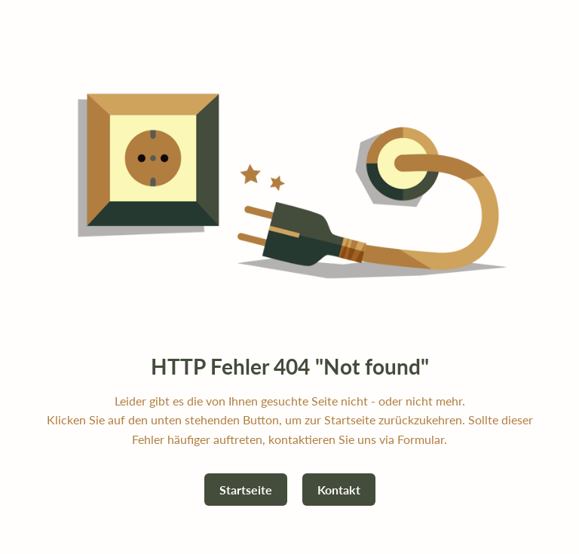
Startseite (245, 489)
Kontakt (338, 489)
